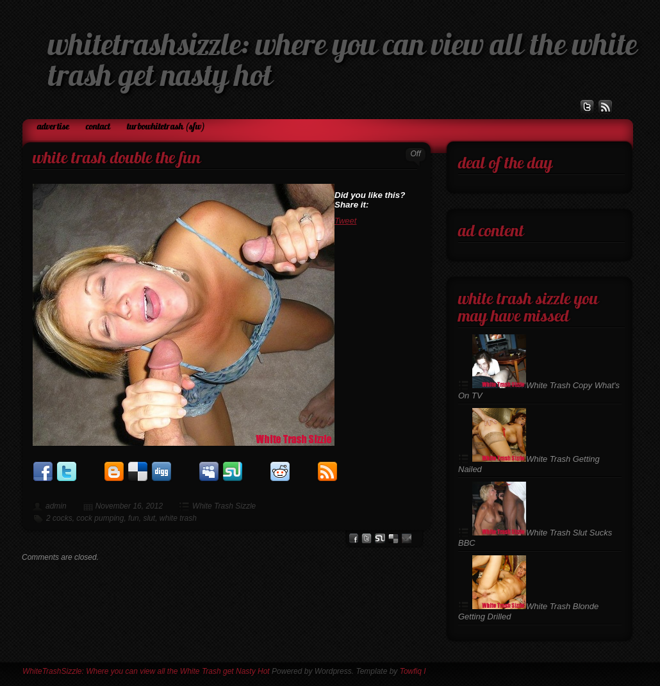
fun (133, 518)
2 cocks (59, 518)
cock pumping (100, 518)
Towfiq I (413, 671)
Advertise (53, 127)
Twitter (366, 538)
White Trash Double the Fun (117, 159)
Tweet (345, 220)
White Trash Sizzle (224, 506)
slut (149, 518)
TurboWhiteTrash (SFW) (166, 127)
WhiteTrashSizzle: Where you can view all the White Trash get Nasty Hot (146, 671)
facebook (353, 538)
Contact (98, 127)
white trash (178, 518)
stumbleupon (380, 538)
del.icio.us (393, 538)
